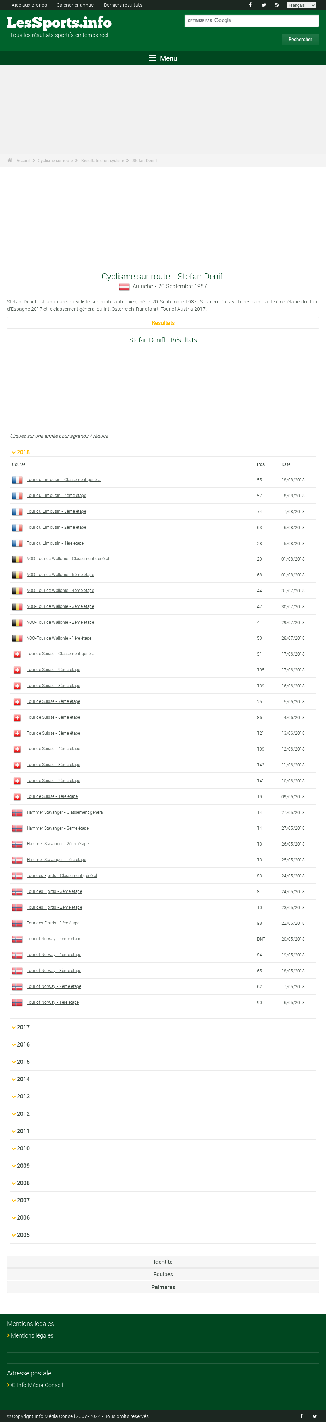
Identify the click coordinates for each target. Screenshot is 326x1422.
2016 (23, 1044)
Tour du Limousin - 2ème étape (56, 526)
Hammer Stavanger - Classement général (65, 811)
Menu (163, 58)
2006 (23, 1217)
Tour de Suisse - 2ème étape (53, 780)
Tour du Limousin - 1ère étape (55, 542)
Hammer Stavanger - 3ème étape (58, 827)
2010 (23, 1148)
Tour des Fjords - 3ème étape (54, 891)
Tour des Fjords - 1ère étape (53, 922)
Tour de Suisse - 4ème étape (53, 748)
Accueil (23, 160)
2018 (23, 452)
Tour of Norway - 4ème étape (54, 954)
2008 (23, 1183)
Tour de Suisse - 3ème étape (53, 764)
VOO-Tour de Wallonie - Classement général (68, 558)
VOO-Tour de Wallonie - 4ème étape (60, 590)
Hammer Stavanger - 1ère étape (56, 859)
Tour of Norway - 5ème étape (54, 938)
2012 (23, 1114)
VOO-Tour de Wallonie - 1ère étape (59, 637)
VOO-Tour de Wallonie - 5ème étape (60, 574)
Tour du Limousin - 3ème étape (56, 511)
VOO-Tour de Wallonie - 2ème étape (60, 621)
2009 (23, 1165)
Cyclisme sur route (55, 160)
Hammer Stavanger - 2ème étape (58, 843)
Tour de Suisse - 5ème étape (53, 732)
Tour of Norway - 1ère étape (53, 1002)
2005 (23, 1235)
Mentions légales (32, 1335)
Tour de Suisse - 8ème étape (53, 685)
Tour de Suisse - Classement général (61, 653)
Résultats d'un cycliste (102, 160)
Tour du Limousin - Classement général (64, 479)
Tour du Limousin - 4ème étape (56, 495)
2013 (23, 1096)
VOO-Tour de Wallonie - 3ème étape (60, 606)
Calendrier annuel (76, 4)
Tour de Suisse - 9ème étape (53, 669)
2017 (23, 1027)
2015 (23, 1062)
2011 (23, 1131)
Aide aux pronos (29, 4)
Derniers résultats (123, 4)
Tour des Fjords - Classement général (62, 875)
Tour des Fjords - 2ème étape (54, 907)
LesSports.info (33, 23)
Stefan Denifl (144, 160)
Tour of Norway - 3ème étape (54, 970)
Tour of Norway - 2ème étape (54, 986)
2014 (23, 1079)
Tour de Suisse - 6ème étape (53, 716)
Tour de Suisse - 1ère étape (52, 796)
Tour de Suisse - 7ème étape (53, 701)
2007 (23, 1200)
